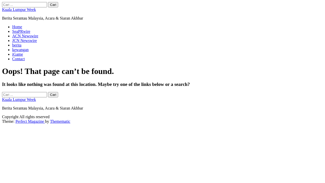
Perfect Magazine (30, 121)
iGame (17, 54)
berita (16, 45)
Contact (18, 59)
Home (17, 27)
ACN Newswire (25, 36)
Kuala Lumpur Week (19, 9)
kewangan (20, 50)
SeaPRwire (21, 31)
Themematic (60, 121)
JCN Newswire (24, 40)
